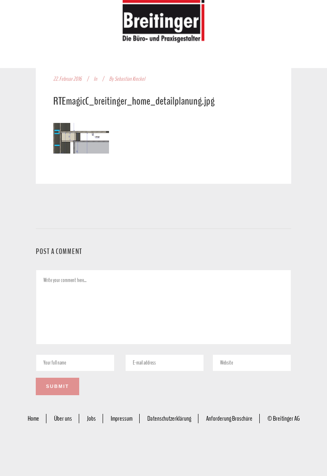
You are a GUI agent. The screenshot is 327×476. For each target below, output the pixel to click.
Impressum (121, 418)
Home (33, 418)
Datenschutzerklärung (169, 418)
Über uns (63, 418)
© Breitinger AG (283, 418)
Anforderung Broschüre (229, 418)
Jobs (91, 418)
